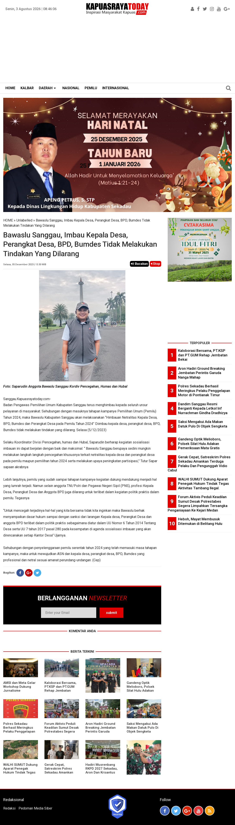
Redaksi (9, 808)
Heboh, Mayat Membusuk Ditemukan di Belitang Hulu (200, 521)
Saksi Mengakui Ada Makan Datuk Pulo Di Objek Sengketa (142, 727)
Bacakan (139, 264)
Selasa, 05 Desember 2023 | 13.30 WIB (24, 264)
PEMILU (91, 88)
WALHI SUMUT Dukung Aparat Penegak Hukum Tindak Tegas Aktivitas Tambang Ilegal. (20, 772)
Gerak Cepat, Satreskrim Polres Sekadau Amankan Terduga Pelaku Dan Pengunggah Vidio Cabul (60, 774)
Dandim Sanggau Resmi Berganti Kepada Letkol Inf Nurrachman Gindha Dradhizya (202, 408)
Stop (155, 264)
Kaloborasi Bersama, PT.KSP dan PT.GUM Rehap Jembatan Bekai (60, 688)
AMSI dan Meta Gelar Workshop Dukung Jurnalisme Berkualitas (19, 688)
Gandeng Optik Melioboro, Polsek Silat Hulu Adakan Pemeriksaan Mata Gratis (141, 690)
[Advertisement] (117, 50)
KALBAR (27, 88)
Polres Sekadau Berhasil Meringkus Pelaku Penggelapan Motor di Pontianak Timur (19, 731)
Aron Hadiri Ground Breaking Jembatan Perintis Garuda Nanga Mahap (100, 729)
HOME (10, 88)
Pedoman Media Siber (35, 808)
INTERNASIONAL (115, 88)
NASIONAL (70, 88)
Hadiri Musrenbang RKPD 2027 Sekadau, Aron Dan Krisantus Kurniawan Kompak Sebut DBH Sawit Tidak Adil (101, 774)
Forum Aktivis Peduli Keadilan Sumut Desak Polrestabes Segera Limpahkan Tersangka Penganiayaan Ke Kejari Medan (61, 733)
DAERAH (45, 88)
